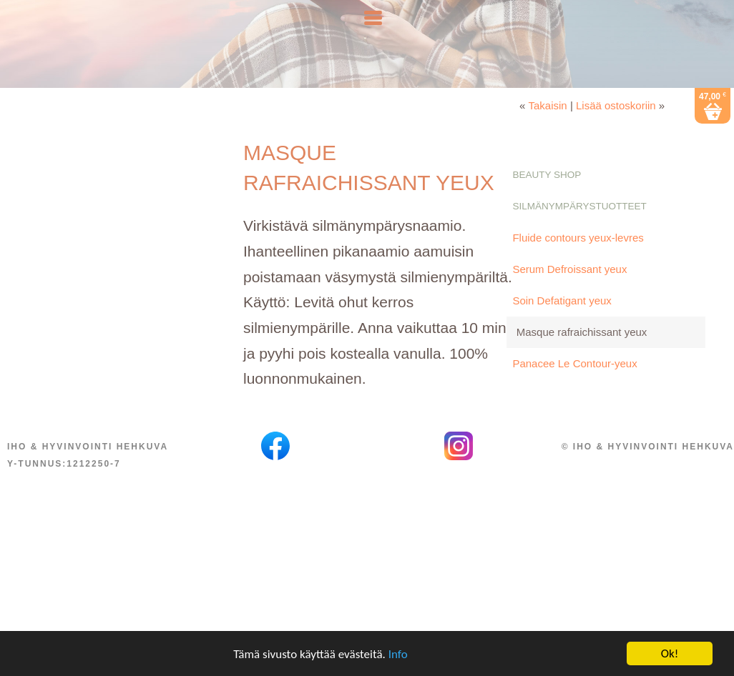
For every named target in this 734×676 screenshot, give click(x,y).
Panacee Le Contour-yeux (574, 392)
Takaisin (548, 134)
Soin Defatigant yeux (561, 329)
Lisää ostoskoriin (616, 134)
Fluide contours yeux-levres (577, 266)
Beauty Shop (546, 203)
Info (398, 657)
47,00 (712, 124)
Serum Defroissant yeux (569, 298)
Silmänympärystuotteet (579, 234)
